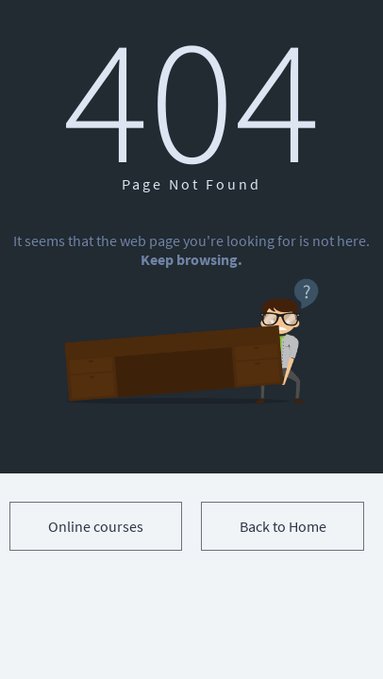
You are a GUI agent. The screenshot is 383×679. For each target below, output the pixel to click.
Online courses (95, 526)
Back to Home (283, 526)
